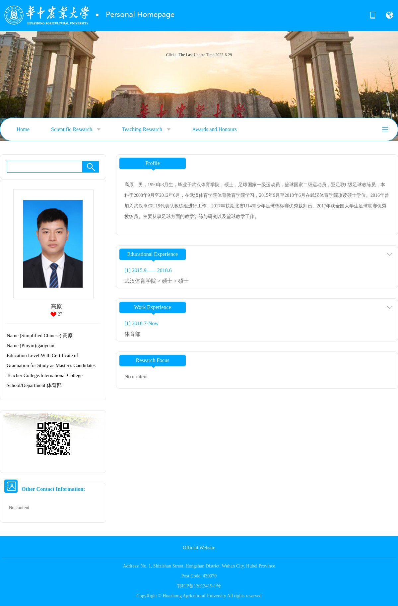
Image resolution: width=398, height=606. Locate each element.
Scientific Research (75, 129)
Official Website (199, 547)
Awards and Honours (214, 129)
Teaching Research (146, 129)
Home (23, 129)
